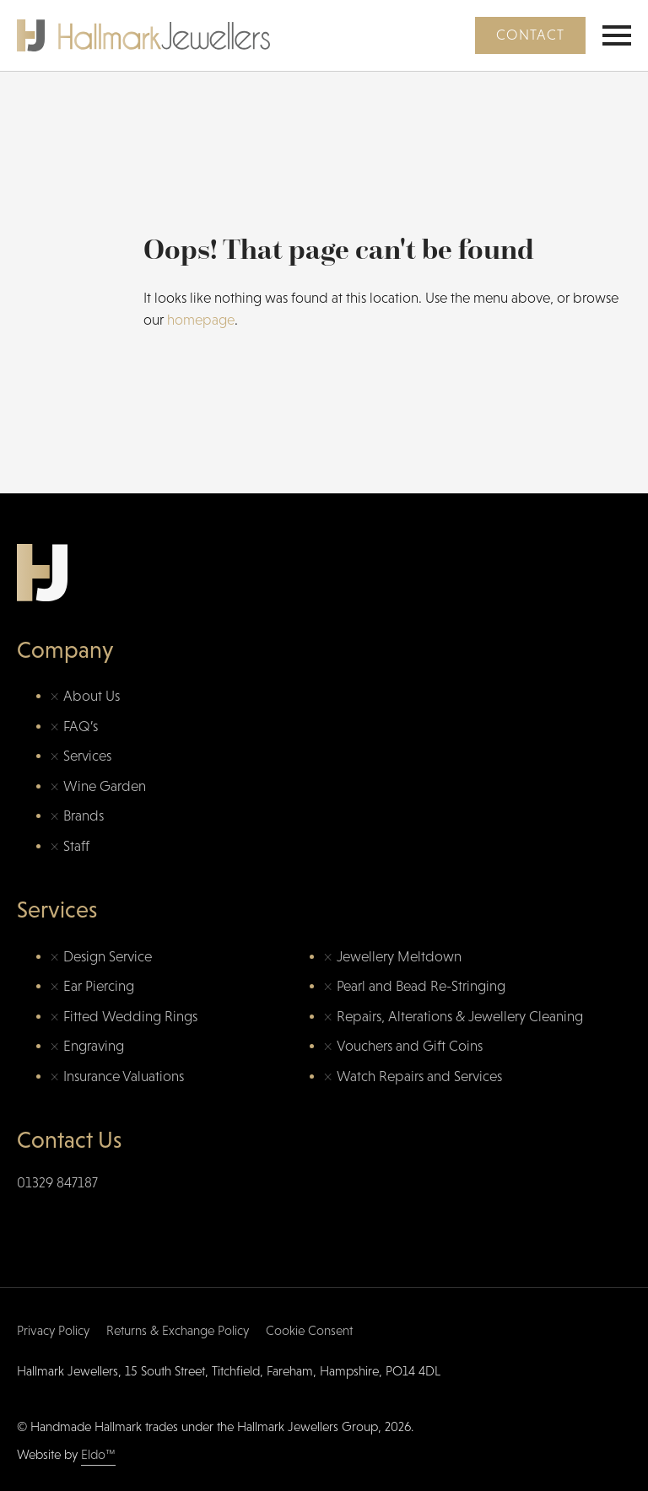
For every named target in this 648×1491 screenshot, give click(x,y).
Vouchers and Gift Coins (410, 1046)
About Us (91, 696)
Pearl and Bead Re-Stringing (421, 986)
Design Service (107, 957)
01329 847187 (57, 1183)
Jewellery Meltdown (399, 957)
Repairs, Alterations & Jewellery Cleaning (460, 1017)
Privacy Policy (53, 1330)
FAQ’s (80, 727)
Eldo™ (98, 1454)
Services (87, 756)
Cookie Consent (309, 1330)
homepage (201, 320)
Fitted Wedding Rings (130, 1017)
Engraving (93, 1046)
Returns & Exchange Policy (177, 1330)
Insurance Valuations (123, 1076)
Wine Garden (104, 786)
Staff (76, 846)
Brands (83, 816)
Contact (530, 35)
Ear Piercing (98, 986)
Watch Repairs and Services (419, 1076)
